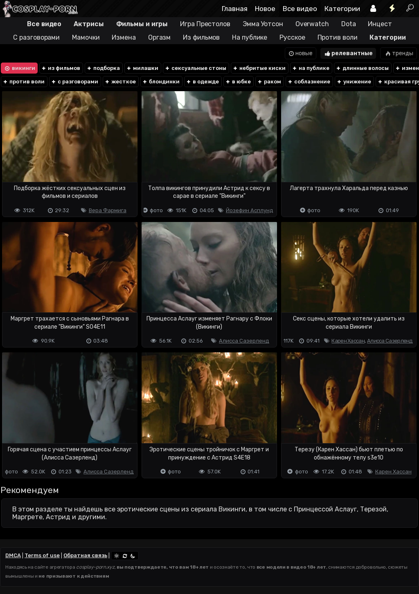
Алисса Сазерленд (244, 341)
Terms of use (42, 555)
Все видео (300, 8)
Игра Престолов (205, 24)
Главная (235, 8)
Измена (123, 37)
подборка (103, 68)
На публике (249, 37)
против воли (23, 81)
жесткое (120, 81)
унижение (353, 81)
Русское (292, 37)
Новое (265, 8)
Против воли (338, 37)
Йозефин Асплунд (249, 210)
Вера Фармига (107, 210)
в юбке (238, 81)
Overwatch (312, 24)
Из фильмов (201, 37)
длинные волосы (362, 68)
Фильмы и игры (142, 24)
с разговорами (74, 81)
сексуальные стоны (195, 68)
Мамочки (85, 37)
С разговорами (36, 37)
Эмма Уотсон (263, 24)
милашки (142, 68)
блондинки (161, 81)
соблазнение (308, 81)
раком (269, 81)
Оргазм (159, 37)
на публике (310, 68)
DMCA (13, 555)
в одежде (202, 81)
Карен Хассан (348, 341)
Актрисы (89, 24)
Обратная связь (85, 555)
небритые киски (259, 68)
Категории (342, 8)
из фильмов (60, 68)
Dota (348, 24)
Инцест (380, 24)
